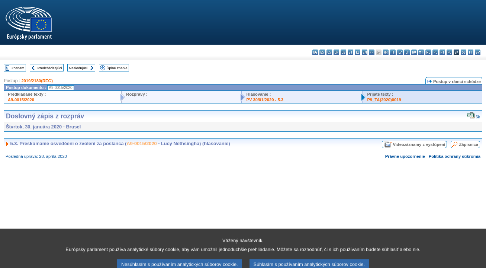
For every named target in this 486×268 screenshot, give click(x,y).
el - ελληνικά (357, 52)
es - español (322, 52)
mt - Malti (421, 52)
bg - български (315, 52)
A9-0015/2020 (21, 100)
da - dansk (336, 52)
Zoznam (18, 68)
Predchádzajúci (50, 68)
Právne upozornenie (405, 156)
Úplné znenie (117, 68)
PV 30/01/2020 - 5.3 (264, 100)
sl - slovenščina (463, 52)
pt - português (442, 52)
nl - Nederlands (428, 52)
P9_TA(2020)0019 (384, 100)
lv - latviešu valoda (400, 52)
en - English (364, 52)
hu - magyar (414, 52)
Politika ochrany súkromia (454, 156)
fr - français (371, 52)
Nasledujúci (78, 68)
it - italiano (393, 52)
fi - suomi (470, 52)
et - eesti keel (350, 52)
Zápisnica (468, 144)
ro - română (449, 52)
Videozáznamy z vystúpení (419, 144)
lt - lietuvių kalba (407, 52)
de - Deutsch (343, 52)
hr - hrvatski (386, 52)
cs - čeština (329, 52)
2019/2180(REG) (37, 81)
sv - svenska (477, 52)
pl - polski (435, 52)
